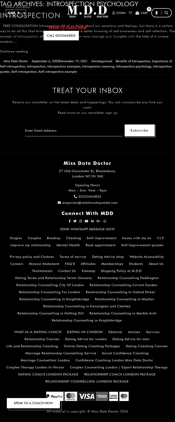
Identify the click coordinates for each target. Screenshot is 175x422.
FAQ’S (150, 28)
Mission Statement (44, 264)
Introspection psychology (133, 66)
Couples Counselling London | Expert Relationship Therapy (119, 367)
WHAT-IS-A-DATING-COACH (37, 332)
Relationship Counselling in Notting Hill (51, 313)
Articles (134, 332)
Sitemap (88, 271)
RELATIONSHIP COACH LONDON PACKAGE (120, 374)
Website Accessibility (147, 257)
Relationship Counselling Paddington (128, 278)
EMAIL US (94, 35)
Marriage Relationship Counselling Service (61, 353)
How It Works (127, 28)
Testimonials (42, 271)
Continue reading (14, 51)
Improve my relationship (30, 245)
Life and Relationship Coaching (32, 346)
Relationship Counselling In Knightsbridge (54, 299)
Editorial (115, 332)
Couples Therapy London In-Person (35, 367)
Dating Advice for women (86, 339)
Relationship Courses (42, 339)
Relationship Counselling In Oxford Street (120, 292)
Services (153, 332)
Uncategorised (101, 61)
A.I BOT (10, 35)
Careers (16, 264)
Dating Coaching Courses (147, 346)
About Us (156, 264)
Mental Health (68, 245)
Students (136, 264)
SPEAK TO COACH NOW (68, 28)
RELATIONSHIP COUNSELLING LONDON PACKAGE (87, 381)
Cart (141, 13)
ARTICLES (100, 28)
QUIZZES (113, 35)
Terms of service (73, 257)
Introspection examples (63, 66)
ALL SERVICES (31, 28)
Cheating (73, 238)
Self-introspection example (58, 71)
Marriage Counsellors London (45, 360)
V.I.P (160, 238)
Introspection (36, 66)
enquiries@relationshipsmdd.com (88, 203)
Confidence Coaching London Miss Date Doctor (114, 360)
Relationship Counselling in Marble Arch (123, 313)
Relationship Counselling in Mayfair (124, 299)
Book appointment (101, 245)
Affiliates (88, 264)
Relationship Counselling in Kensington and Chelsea (87, 306)
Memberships (112, 264)
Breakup (53, 238)
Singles (16, 238)
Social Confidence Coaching (125, 353)
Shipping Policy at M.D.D (121, 271)
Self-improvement (101, 238)
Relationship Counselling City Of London (50, 285)
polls (129, 35)
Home (10, 28)
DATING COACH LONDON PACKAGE (48, 374)
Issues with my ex (136, 238)
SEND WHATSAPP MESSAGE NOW (87, 229)
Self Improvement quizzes (142, 245)
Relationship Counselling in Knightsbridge (87, 320)
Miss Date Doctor (16, 61)
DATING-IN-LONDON (85, 332)
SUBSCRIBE (30, 35)
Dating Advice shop (108, 257)
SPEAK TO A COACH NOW (33, 403)
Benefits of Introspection (133, 61)
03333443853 (87, 196)
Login (119, 12)
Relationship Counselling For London (49, 292)
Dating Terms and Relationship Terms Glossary (53, 278)
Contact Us (67, 271)
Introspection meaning (98, 66)
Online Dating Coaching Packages (92, 346)
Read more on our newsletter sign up (87, 112)
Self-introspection (24, 71)
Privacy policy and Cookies (32, 257)
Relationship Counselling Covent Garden (123, 285)
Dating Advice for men (131, 339)
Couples (34, 238)
